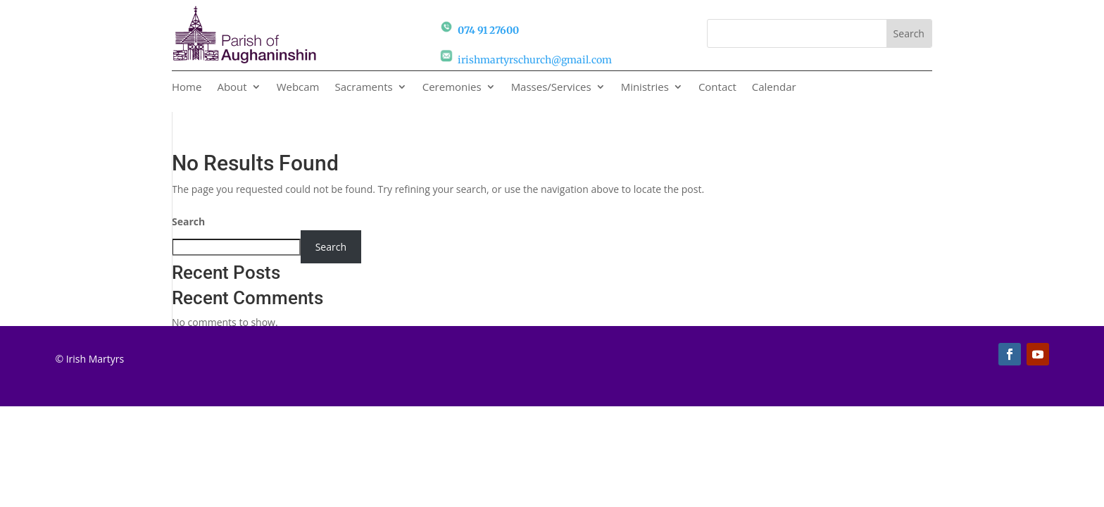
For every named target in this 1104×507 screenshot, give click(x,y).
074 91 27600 (488, 30)
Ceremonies (452, 88)
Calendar (774, 88)
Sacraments (364, 88)
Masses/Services (551, 88)
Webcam (298, 88)
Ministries (645, 88)
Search (188, 221)
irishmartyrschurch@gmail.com (535, 60)
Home (186, 88)
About (231, 88)
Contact (717, 88)
